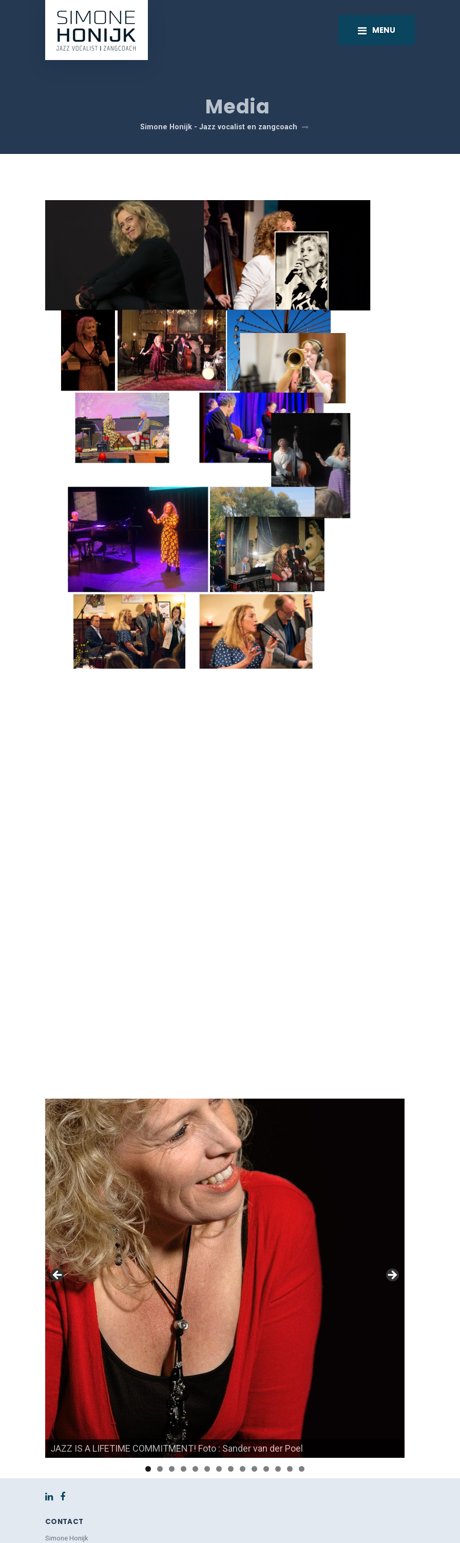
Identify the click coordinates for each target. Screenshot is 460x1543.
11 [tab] (266, 1367)
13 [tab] (290, 1367)
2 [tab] (160, 1367)
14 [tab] (301, 1367)
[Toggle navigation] (376, 30)
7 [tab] (219, 1367)
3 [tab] (172, 1367)
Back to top (230, 1522)
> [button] (391, 1173)
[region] (225, 1176)
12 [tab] (278, 1367)
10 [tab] (254, 1367)
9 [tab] (242, 1367)
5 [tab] (195, 1367)
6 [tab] (207, 1367)
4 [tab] (183, 1367)
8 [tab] (231, 1367)
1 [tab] (148, 1367)
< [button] (58, 1173)
